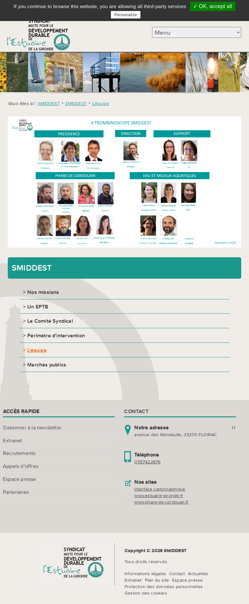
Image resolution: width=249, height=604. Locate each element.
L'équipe (100, 103)
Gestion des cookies (145, 593)
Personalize (125, 14)
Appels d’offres (20, 466)
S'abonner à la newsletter (32, 427)
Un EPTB (37, 306)
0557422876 (147, 462)
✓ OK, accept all (212, 6)
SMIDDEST (49, 103)
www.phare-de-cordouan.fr (161, 502)
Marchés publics (46, 364)
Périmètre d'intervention (56, 335)
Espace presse (19, 479)
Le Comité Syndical (50, 321)
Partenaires (16, 492)
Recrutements (19, 453)
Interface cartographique (159, 489)
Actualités (198, 573)
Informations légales (145, 573)
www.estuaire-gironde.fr (158, 495)
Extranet (12, 440)
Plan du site (157, 580)
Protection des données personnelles (163, 586)
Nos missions (43, 292)
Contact (177, 573)
